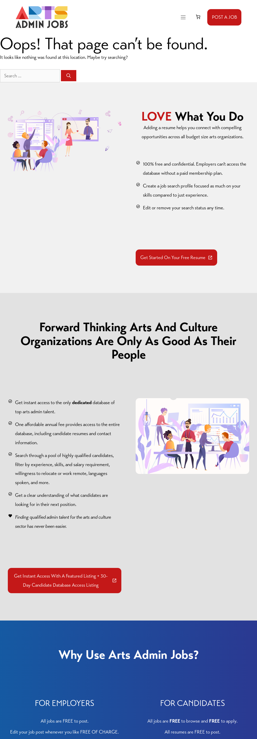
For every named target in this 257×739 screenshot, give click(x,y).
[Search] (68, 75)
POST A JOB (224, 17)
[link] (198, 16)
